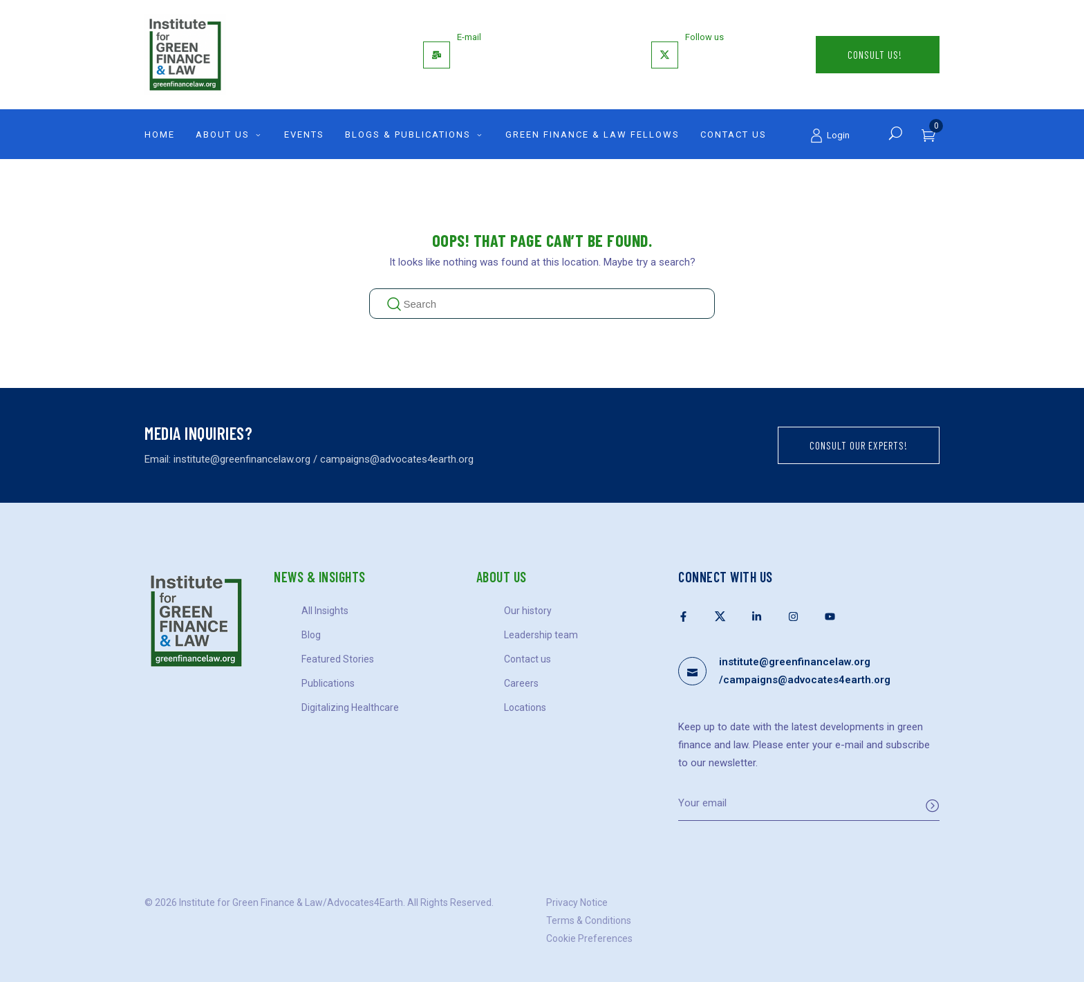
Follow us (704, 37)
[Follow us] (664, 54)
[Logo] (272, 54)
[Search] (896, 132)
